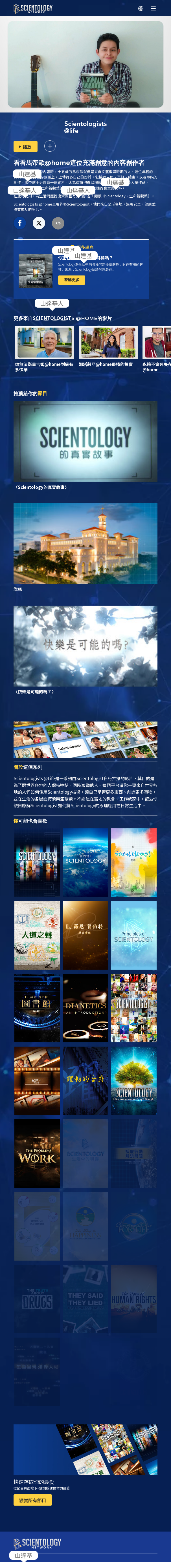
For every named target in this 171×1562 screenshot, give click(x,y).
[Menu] (153, 8)
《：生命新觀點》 (126, 195)
